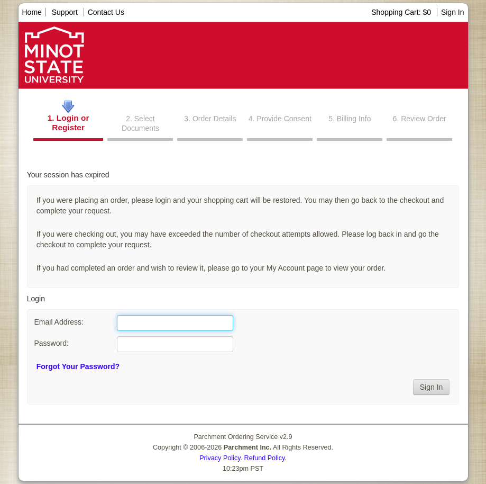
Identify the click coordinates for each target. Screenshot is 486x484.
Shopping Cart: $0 (402, 12)
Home (32, 12)
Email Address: (58, 322)
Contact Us (106, 12)
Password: (51, 343)
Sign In (452, 12)
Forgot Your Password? (78, 366)
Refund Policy (264, 458)
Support (65, 12)
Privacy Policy (219, 458)
